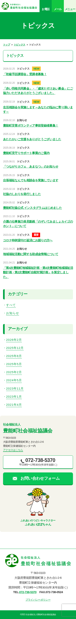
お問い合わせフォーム (40, 478)
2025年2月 (14, 372)
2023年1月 (14, 396)
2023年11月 (15, 388)
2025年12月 (15, 348)
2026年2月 (14, 339)
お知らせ (12, 313)
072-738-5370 (27, 592)
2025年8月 (14, 356)
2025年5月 (14, 364)
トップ (6, 44)
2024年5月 (14, 380)
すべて (11, 305)
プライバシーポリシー (38, 599)
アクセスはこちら (13, 449)
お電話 (45, 9)
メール (58, 9)
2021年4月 (14, 404)
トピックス (19, 44)
